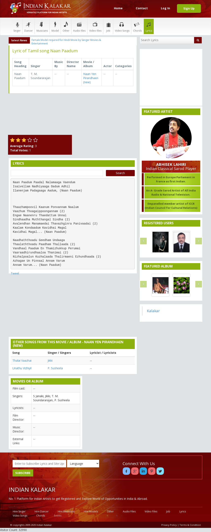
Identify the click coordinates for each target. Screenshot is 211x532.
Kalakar (153, 310)
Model (55, 26)
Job (108, 26)
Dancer (28, 26)
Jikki (50, 360)
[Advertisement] (105, 122)
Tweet (15, 273)
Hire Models (91, 511)
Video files (95, 26)
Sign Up (189, 8)
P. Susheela (55, 368)
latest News (19, 40)
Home (118, 8)
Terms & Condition (190, 524)
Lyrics (148, 26)
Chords (137, 26)
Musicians (42, 26)
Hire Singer (19, 511)
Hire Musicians (66, 511)
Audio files (79, 26)
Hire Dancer (42, 511)
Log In (165, 8)
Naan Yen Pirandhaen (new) (90, 78)
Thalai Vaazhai (22, 360)
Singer (17, 26)
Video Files (151, 511)
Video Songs (122, 26)
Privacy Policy (169, 524)
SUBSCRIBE (22, 473)
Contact (142, 8)
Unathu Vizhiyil (22, 368)
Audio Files (129, 511)
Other (66, 26)
